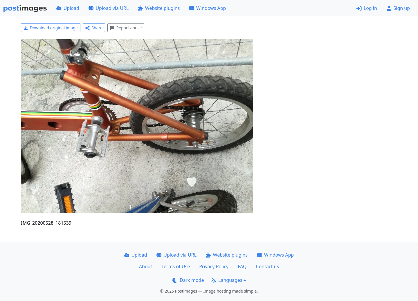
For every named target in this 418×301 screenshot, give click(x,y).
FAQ (242, 266)
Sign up (398, 8)
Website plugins (159, 8)
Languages (226, 280)
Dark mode (188, 280)
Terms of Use (175, 266)
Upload (67, 8)
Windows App (207, 8)
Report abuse (126, 27)
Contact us (267, 266)
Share (93, 27)
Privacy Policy (213, 266)
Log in (366, 8)
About (145, 266)
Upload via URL (109, 8)
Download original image (51, 27)
